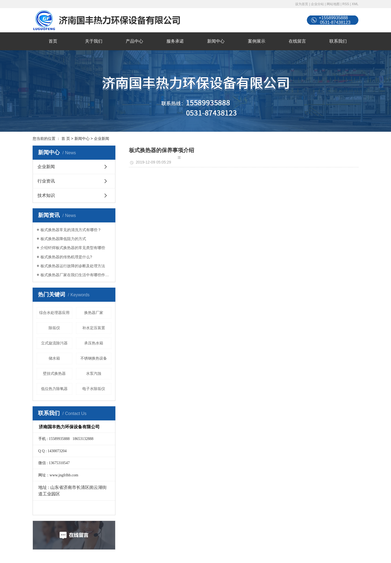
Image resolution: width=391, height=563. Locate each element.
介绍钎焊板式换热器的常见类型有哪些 (72, 248)
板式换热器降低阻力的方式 (63, 239)
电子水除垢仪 (93, 388)
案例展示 (256, 41)
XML (355, 4)
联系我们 (338, 41)
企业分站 (317, 4)
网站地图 (333, 4)
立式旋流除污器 (54, 343)
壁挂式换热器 (54, 373)
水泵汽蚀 (93, 373)
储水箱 (54, 358)
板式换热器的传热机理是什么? (66, 257)
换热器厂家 (93, 312)
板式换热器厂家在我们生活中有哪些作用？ (75, 275)
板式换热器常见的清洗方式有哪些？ (70, 230)
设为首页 (301, 4)
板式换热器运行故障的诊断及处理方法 (72, 266)
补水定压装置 (93, 328)
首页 (53, 41)
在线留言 (297, 41)
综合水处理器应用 (54, 312)
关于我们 (93, 41)
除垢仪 (54, 328)
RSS (345, 4)
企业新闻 (101, 138)
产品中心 (134, 41)
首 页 (65, 138)
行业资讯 (46, 181)
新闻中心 (216, 41)
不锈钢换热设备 (93, 358)
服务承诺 (175, 41)
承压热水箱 (93, 343)
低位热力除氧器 (54, 388)
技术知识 (46, 195)
